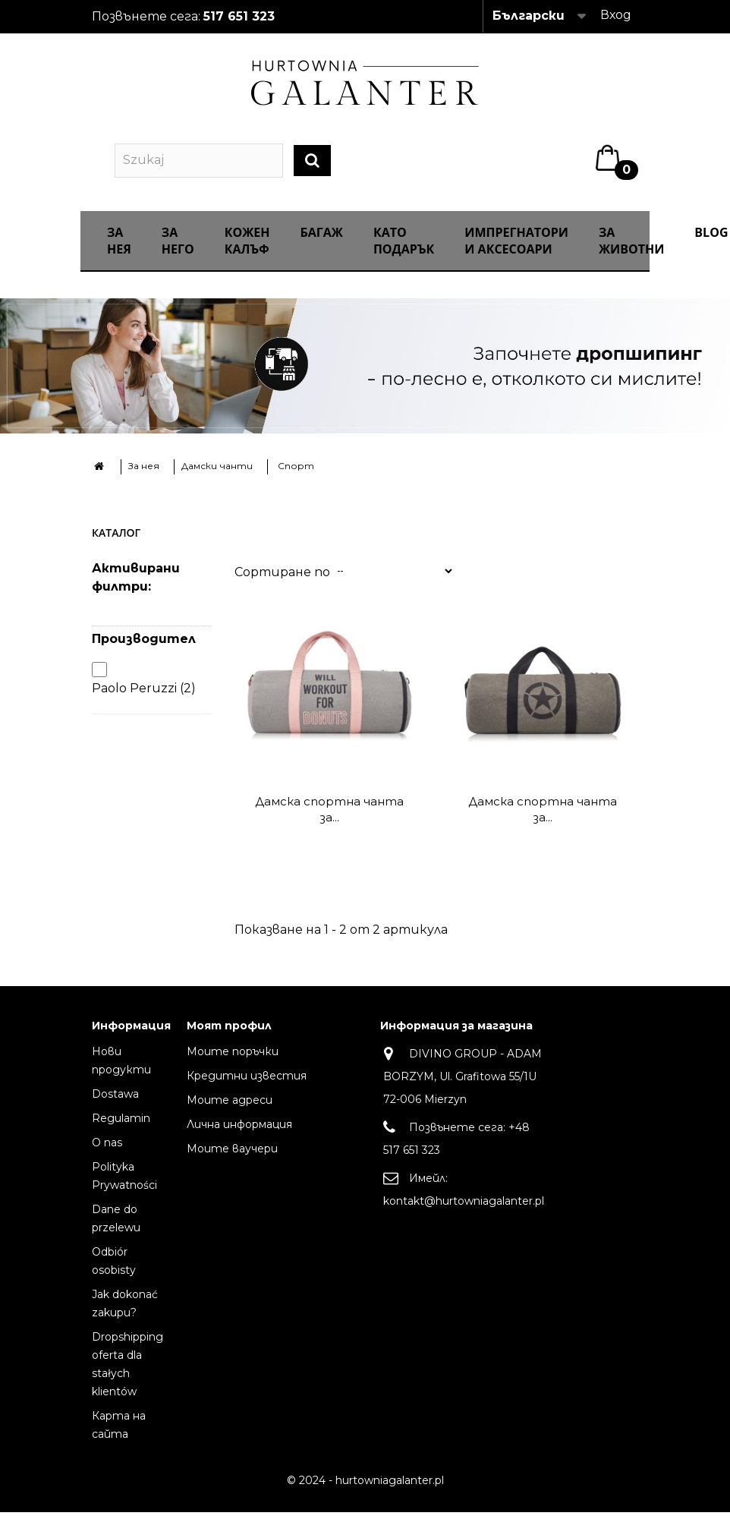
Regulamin (121, 1129)
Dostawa (115, 1105)
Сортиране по (282, 583)
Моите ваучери (232, 1160)
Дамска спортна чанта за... (329, 820)
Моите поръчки (232, 1063)
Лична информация (239, 1135)
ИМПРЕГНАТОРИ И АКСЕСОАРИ (516, 252)
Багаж (321, 244)
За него (178, 252)
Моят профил (229, 1038)
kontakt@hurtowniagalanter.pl (463, 1212)
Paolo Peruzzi (144, 700)
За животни (631, 252)
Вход (615, 15)
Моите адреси (229, 1111)
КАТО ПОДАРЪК (403, 252)
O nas (107, 1154)
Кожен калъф (247, 252)
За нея (119, 252)
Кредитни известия (247, 1087)
